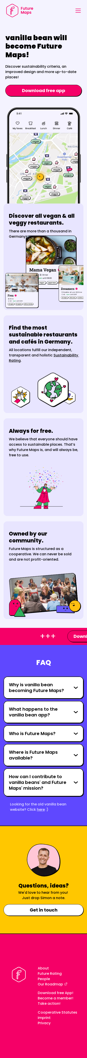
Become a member (55, 998)
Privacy (44, 1023)
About (43, 968)
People (44, 978)
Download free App (55, 992)
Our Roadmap (50, 984)
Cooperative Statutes (57, 1012)
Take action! (49, 1003)
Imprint (44, 1017)
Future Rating (50, 973)
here (41, 809)
